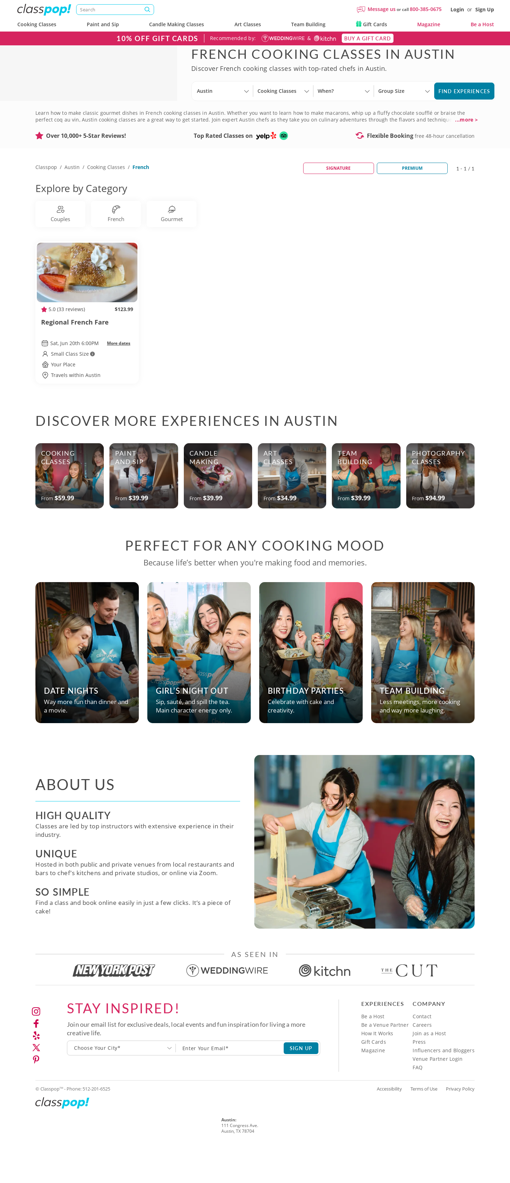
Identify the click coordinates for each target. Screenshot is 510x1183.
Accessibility (389, 1123)
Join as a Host (429, 1068)
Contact (422, 1051)
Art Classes (247, 24)
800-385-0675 (426, 9)
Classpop (46, 201)
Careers (422, 1059)
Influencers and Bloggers (444, 1085)
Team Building (308, 24)
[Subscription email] (230, 1083)
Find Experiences (464, 108)
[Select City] (197, 115)
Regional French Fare (87, 361)
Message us (382, 9)
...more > (466, 154)
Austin (72, 201)
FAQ (418, 1102)
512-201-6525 (96, 1123)
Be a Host (482, 24)
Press (419, 1076)
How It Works (377, 1068)
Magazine (428, 24)
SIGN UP (301, 1082)
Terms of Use (423, 1123)
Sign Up (484, 9)
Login (457, 9)
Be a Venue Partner (385, 1059)
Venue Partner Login (438, 1093)
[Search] (115, 9)
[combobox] (121, 1083)
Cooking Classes (36, 24)
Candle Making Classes (176, 24)
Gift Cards (371, 24)
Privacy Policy (460, 1123)
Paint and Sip (103, 24)
